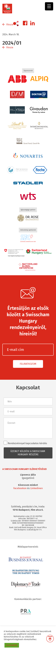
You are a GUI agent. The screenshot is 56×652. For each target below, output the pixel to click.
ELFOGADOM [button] (11, 645)
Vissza (9, 24)
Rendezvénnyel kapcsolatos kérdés (25, 443)
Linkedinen (36, 488)
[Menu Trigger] (49, 6)
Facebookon (20, 488)
